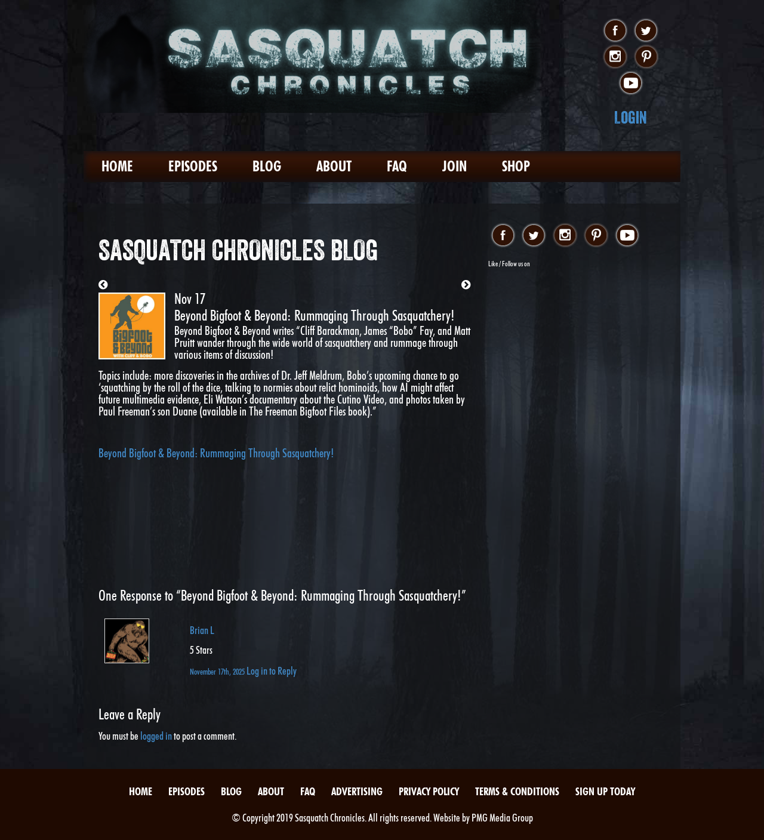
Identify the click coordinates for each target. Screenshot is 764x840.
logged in (156, 736)
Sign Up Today (605, 791)
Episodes (192, 166)
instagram (615, 57)
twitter (646, 31)
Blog (266, 166)
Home (117, 166)
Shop (516, 166)
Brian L (202, 630)
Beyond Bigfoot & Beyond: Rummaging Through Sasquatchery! (216, 453)
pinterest (646, 57)
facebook (615, 31)
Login (630, 117)
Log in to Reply (272, 670)
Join (454, 166)
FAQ (397, 166)
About (334, 166)
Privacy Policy (429, 791)
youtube (630, 83)
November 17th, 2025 (218, 671)
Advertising (357, 791)
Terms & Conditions (517, 791)
